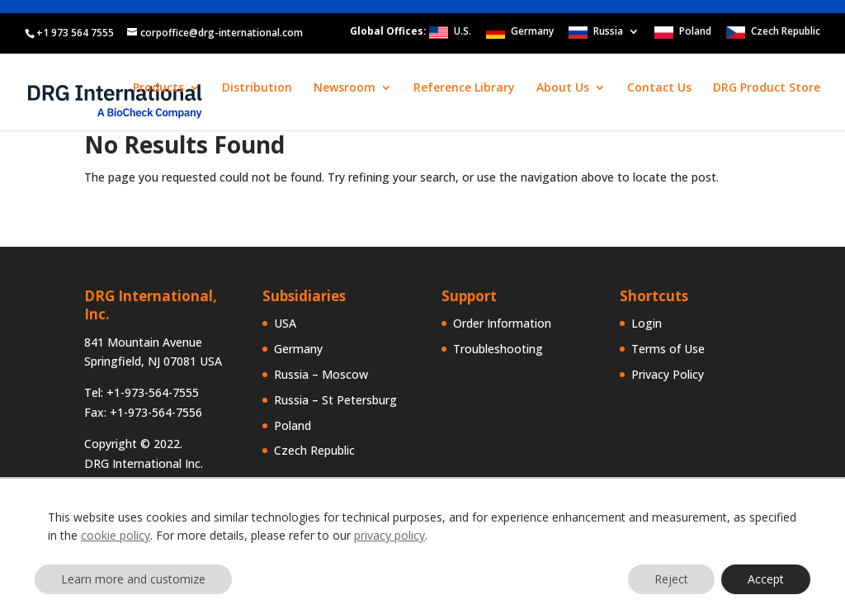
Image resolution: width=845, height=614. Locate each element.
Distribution (257, 88)
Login (646, 323)
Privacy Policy (667, 374)
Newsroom (344, 88)
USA (285, 323)
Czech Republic (785, 32)
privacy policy (389, 535)
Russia (608, 32)
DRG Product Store (766, 88)
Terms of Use (668, 349)
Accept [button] (766, 579)
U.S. (462, 32)
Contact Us (659, 88)
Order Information (502, 323)
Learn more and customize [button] (133, 579)
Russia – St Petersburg (335, 400)
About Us (562, 88)
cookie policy (115, 535)
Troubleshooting (498, 349)
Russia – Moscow (321, 374)
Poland (695, 32)
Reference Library (464, 88)
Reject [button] (671, 579)
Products (158, 88)
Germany (532, 32)
